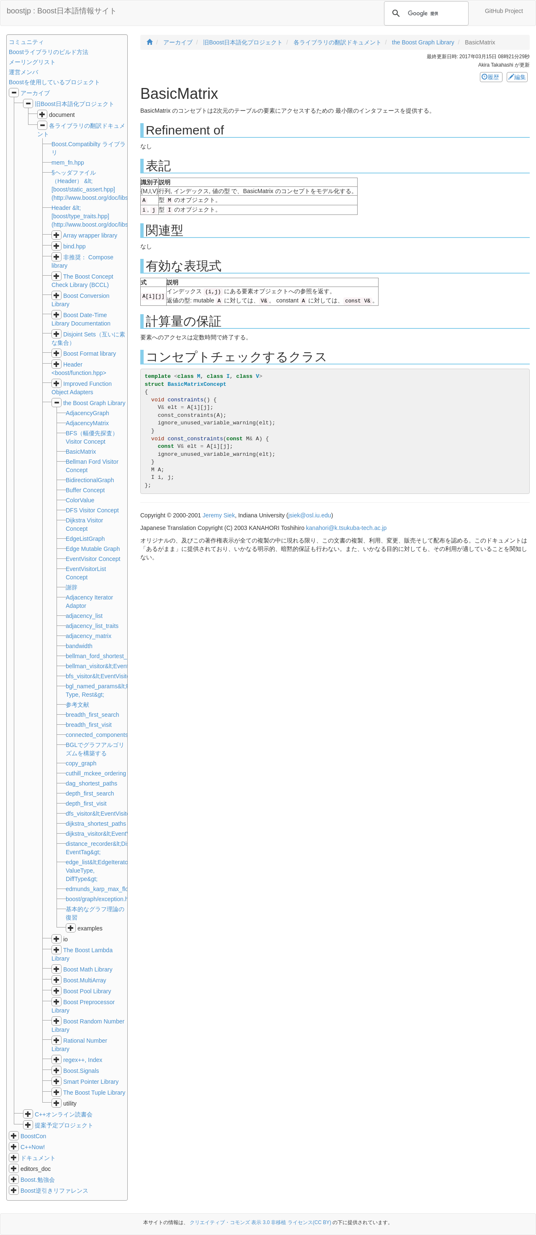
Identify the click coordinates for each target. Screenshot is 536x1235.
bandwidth (79, 646)
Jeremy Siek (219, 515)
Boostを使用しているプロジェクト (54, 82)
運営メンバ (23, 72)
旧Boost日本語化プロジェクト (74, 104)
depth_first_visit (86, 803)
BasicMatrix (81, 451)
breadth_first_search (92, 714)
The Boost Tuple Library (94, 1092)
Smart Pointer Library (91, 1081)
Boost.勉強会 (38, 1179)
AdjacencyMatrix (87, 423)
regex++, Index (82, 1060)
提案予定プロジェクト (64, 1125)
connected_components (97, 734)
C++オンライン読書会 (64, 1114)
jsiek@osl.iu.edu (310, 515)
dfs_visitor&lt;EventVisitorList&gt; (108, 813)
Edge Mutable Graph (93, 548)
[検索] (425, 13)
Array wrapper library (90, 235)
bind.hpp (74, 246)
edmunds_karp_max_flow (99, 889)
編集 (517, 77)
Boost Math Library (88, 969)
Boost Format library (89, 353)
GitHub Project (504, 11)
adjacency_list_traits (92, 626)
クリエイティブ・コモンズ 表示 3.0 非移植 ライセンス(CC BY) (260, 1222)
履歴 (491, 77)
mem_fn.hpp (68, 162)
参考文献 (77, 704)
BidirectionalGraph (90, 480)
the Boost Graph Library (94, 403)
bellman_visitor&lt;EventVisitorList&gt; (115, 666)
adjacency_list (84, 615)
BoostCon (33, 1136)
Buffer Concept (85, 490)
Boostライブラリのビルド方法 (48, 52)
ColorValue (80, 500)
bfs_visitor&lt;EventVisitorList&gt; (108, 676)
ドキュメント (38, 1158)
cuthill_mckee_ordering (96, 773)
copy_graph (81, 763)
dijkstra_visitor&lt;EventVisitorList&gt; (114, 833)
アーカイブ (35, 93)
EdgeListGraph (85, 538)
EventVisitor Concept (93, 558)
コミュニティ (26, 42)
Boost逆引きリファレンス (54, 1190)
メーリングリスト (32, 62)
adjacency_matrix (88, 636)
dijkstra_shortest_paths (96, 823)
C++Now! (33, 1147)
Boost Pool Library (87, 991)
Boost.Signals (81, 1070)
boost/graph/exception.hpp (100, 899)
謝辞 (71, 587)
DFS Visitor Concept (92, 510)
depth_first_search (90, 793)
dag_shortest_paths (91, 783)
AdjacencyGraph (87, 413)
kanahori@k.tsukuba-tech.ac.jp (346, 527)
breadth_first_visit (89, 724)
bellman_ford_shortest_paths (104, 656)
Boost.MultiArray (84, 980)
